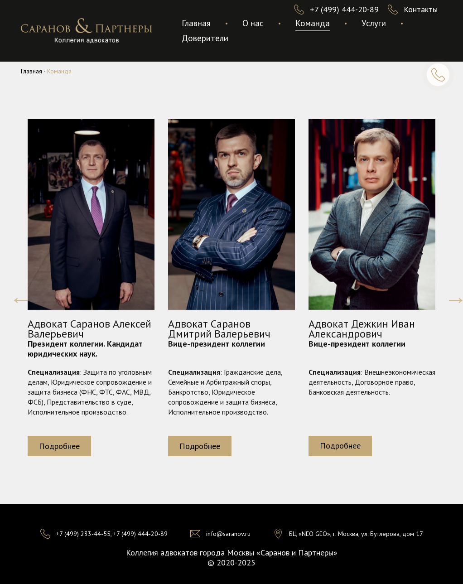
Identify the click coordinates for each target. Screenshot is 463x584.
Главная (196, 23)
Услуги (374, 23)
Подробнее (59, 446)
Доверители (205, 38)
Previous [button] (14, 292)
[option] (91, 292)
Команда (312, 23)
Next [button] (448, 292)
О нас (253, 23)
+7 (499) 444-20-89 (344, 9)
